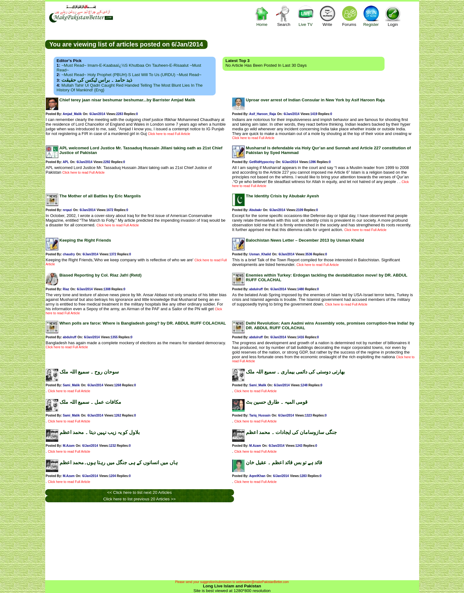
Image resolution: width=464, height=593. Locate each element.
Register (371, 16)
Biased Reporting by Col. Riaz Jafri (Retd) (101, 275)
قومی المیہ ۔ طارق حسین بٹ (277, 402)
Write (327, 16)
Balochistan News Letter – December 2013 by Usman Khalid (305, 240)
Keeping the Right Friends (85, 240)
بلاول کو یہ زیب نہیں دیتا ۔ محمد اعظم (100, 432)
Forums (349, 16)
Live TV (305, 16)
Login (393, 16)
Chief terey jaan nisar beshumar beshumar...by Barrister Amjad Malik (127, 100)
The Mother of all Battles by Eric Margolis (100, 196)
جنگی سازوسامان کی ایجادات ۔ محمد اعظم (291, 432)
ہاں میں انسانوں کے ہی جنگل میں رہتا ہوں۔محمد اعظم (119, 462)
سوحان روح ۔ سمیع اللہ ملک (89, 371)
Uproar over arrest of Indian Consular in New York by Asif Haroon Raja (315, 100)
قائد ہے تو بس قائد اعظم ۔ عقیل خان (284, 462)
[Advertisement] (313, 44)
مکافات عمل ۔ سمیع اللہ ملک (90, 402)
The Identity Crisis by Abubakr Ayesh (282, 196)
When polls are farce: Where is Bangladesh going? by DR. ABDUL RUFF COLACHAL (143, 323)
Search (284, 16)
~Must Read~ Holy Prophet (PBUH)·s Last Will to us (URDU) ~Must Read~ (131, 74)
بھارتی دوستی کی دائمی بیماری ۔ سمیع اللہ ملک (295, 371)
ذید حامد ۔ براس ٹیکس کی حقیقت (96, 80)
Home (262, 16)
